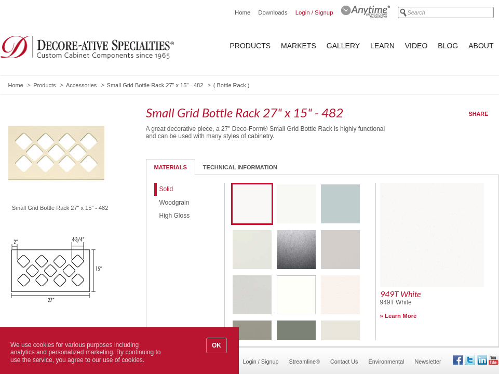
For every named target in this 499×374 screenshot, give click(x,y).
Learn (382, 46)
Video (416, 46)
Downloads (272, 12)
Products (250, 46)
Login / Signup (314, 12)
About (480, 46)
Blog (448, 46)
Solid (166, 189)
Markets (298, 46)
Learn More (400, 316)
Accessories (81, 85)
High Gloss (174, 215)
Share (479, 114)
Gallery (343, 46)
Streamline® (304, 361)
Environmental (386, 361)
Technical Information (240, 167)
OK (216, 345)
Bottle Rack (231, 85)
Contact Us (344, 361)
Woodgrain (174, 202)
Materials (170, 167)
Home (242, 12)
